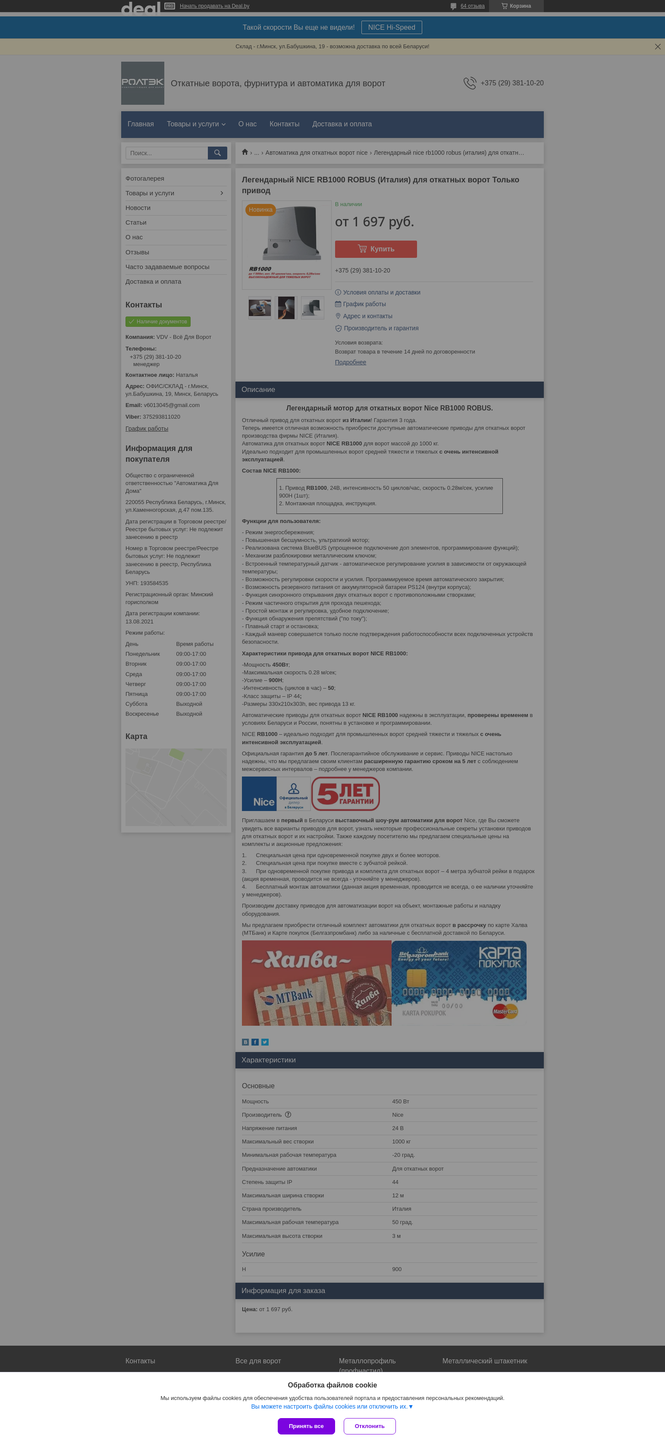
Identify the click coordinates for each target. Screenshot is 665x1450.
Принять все (306, 1426)
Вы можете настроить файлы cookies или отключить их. (329, 1406)
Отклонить (370, 1426)
